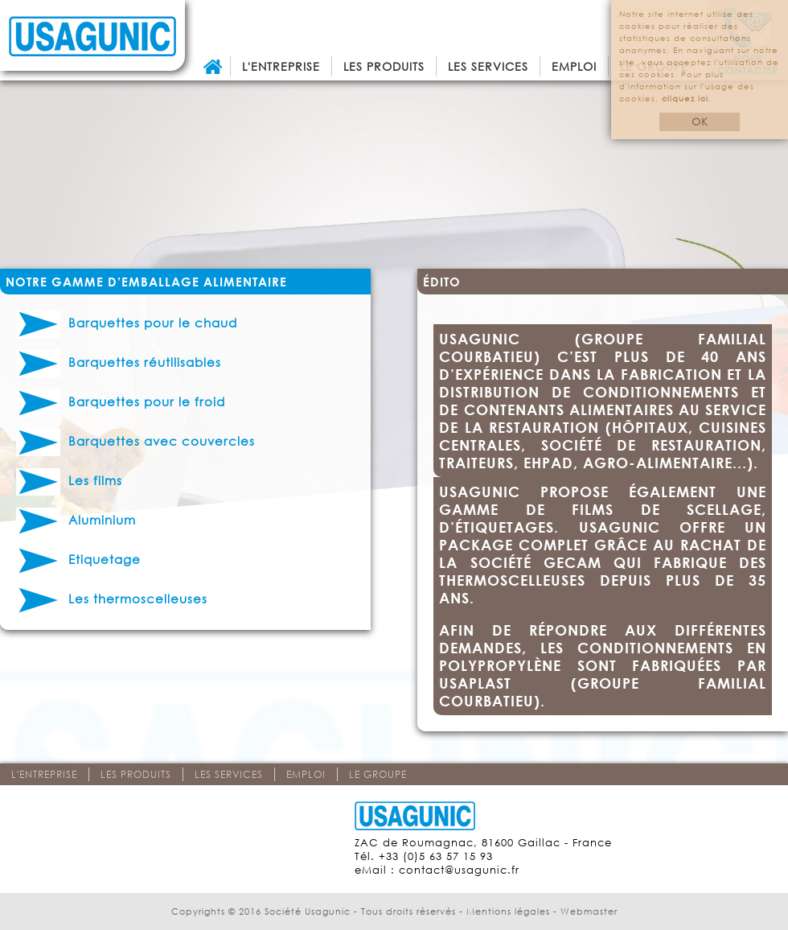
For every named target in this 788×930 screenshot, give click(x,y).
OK (700, 122)
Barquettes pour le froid (120, 401)
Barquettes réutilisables (118, 362)
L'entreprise (281, 66)
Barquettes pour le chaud (126, 323)
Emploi (574, 66)
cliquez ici (685, 99)
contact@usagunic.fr (459, 870)
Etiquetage (78, 559)
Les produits (384, 66)
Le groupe (378, 774)
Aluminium (76, 520)
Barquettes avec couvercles (135, 441)
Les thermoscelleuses (111, 599)
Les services (488, 66)
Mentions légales (508, 911)
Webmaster (589, 911)
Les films (69, 480)
